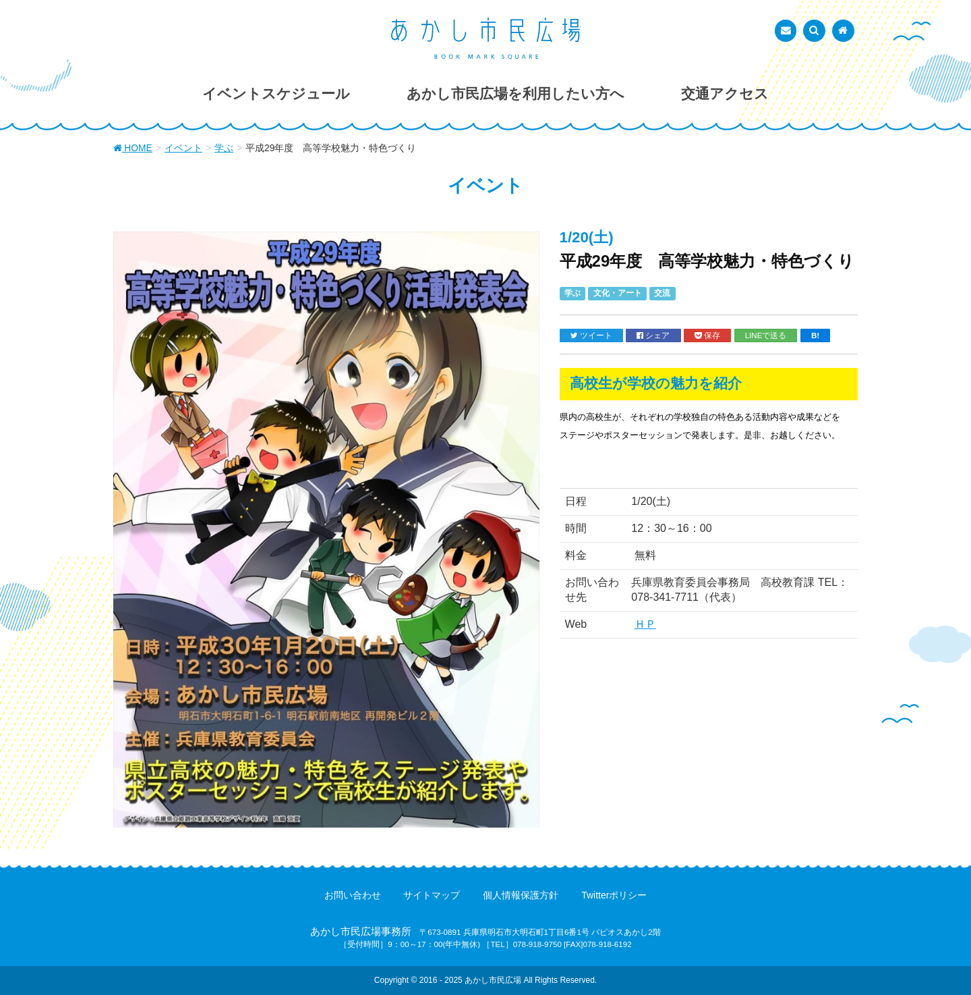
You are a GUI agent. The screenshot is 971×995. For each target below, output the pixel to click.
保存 (707, 335)
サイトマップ (431, 895)
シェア (653, 335)
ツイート (591, 335)
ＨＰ (645, 624)
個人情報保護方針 (520, 895)
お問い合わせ (352, 895)
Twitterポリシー (614, 895)
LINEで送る (766, 335)
